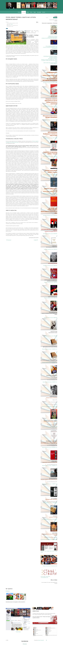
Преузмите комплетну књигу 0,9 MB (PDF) (50, 215)
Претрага (55, 17)
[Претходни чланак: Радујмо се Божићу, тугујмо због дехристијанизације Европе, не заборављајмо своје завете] (9, 240)
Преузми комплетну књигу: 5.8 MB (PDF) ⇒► (49, 539)
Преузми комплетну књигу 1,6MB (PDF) (50, 297)
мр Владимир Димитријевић (52, 37)
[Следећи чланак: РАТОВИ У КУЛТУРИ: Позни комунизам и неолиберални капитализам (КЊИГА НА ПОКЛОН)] (35, 240)
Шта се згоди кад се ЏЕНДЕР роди (51, 46)
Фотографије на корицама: (52, 58)
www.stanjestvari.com (44, 577)
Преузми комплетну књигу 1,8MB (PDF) (50, 317)
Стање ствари (43, 576)
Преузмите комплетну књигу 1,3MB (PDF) (50, 265)
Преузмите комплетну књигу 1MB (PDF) (50, 249)
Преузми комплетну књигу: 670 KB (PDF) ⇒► (49, 519)
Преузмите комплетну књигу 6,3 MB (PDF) (50, 193)
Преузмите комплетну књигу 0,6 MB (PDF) (50, 233)
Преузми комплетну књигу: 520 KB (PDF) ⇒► (49, 447)
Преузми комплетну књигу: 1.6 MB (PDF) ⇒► (49, 465)
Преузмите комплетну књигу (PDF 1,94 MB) (50, 106)
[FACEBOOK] (25, 644)
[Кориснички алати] (37, 22)
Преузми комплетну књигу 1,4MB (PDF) (50, 282)
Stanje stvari (48, 576)
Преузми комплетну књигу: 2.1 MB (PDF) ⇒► (49, 406)
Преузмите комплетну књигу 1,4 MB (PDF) (50, 174)
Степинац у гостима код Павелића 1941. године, (49, 59)
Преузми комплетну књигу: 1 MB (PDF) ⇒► (50, 502)
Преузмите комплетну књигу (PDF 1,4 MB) (50, 137)
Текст (12, 24)
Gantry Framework (41, 640)
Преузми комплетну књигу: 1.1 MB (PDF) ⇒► (49, 426)
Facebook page (18, 631)
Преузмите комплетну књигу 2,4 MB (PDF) (50, 156)
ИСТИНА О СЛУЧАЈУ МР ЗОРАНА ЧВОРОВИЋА (49, 38)
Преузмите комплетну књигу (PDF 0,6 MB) (50, 119)
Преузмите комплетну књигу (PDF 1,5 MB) (50, 82)
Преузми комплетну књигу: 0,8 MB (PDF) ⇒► (49, 362)
